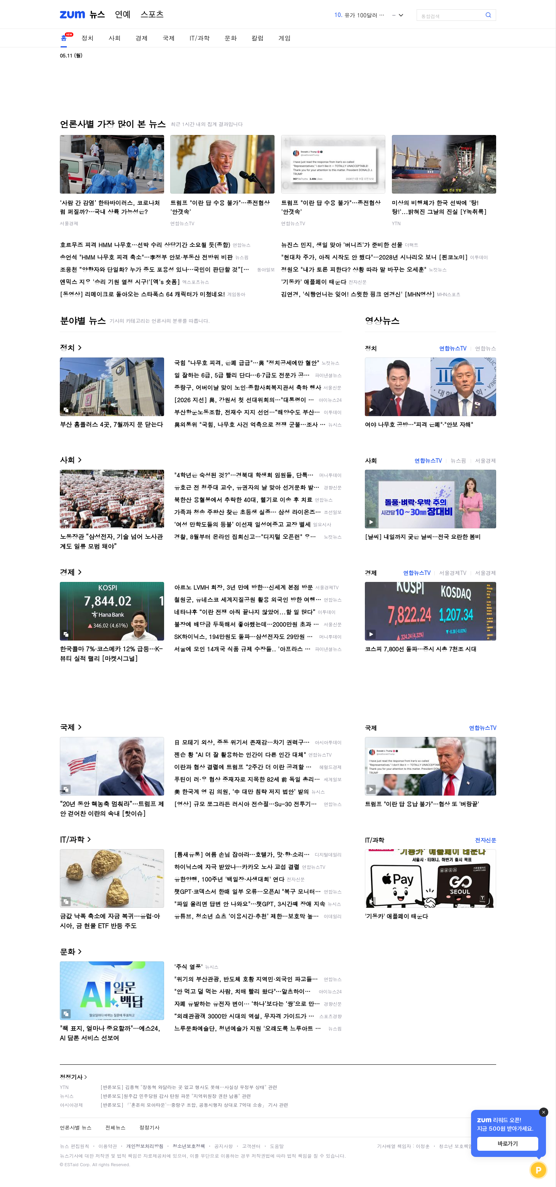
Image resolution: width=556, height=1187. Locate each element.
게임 (284, 38)
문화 (230, 38)
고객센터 (251, 1146)
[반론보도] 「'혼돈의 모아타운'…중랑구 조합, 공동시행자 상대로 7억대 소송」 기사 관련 (194, 1104)
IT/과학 (200, 38)
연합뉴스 (485, 348)
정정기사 (71, 1077)
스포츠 (152, 15)
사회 (114, 38)
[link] (548, 12)
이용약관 (107, 1146)
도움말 (277, 1146)
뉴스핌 (458, 460)
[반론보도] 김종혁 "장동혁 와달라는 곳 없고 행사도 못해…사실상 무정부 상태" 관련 (188, 1087)
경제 (142, 38)
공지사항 (223, 1146)
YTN (396, 223)
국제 (169, 38)
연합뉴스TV (182, 223)
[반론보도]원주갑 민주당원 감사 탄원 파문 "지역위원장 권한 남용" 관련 (175, 1096)
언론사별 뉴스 (76, 1127)
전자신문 (485, 840)
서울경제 (69, 223)
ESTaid (71, 1164)
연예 (123, 15)
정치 (87, 38)
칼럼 (257, 38)
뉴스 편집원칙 (74, 1146)
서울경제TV (452, 573)
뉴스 (97, 15)
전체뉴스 (115, 1127)
